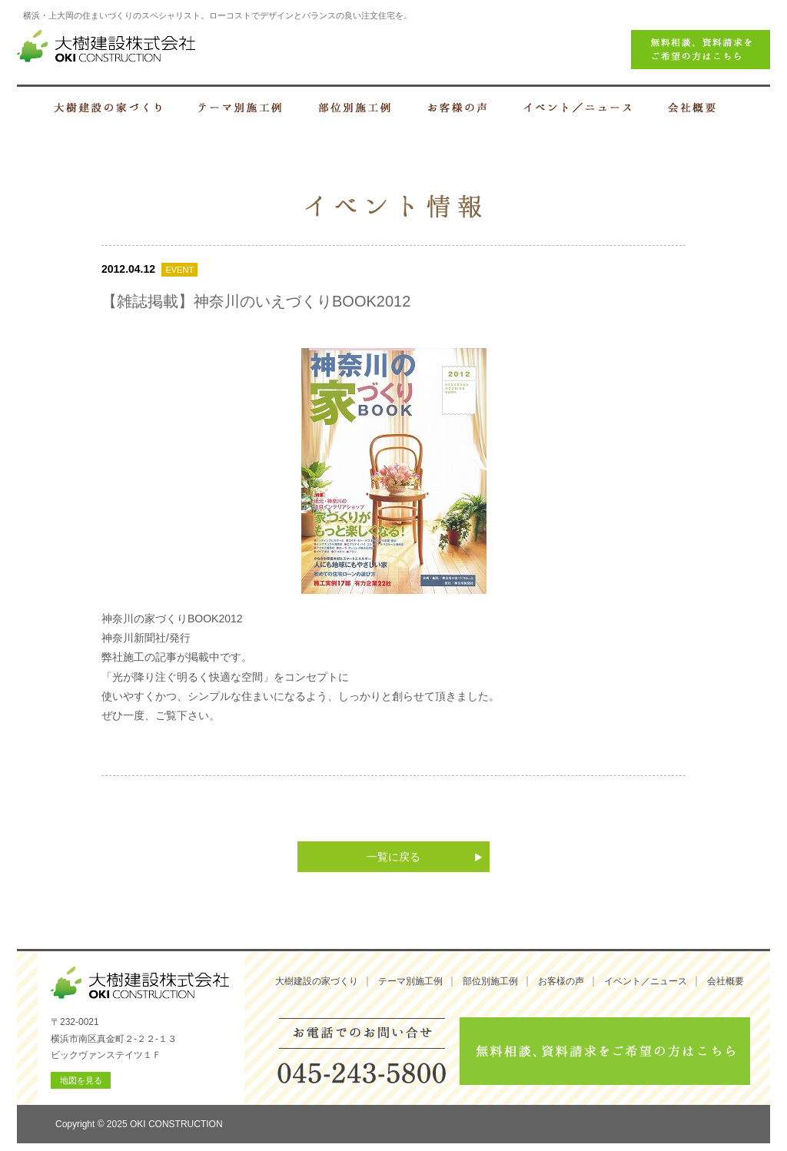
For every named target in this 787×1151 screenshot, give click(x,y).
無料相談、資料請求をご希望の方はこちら (605, 1051)
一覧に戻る (393, 857)
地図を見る (81, 1080)
